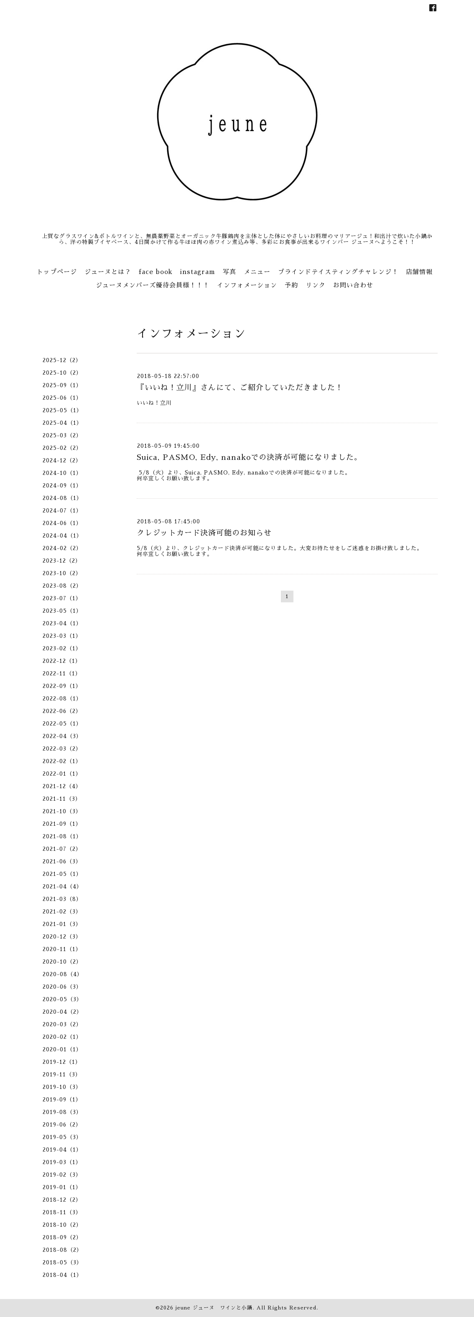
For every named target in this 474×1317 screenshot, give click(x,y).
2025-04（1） (62, 423)
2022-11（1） (62, 673)
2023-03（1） (62, 636)
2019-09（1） (62, 1099)
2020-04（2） (62, 1012)
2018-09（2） (62, 1237)
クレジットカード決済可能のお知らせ (204, 533)
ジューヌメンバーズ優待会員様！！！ (152, 285)
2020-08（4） (63, 974)
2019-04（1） (62, 1149)
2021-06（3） (62, 861)
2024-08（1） (62, 498)
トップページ (57, 272)
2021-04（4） (62, 886)
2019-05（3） (62, 1137)
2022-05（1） (62, 723)
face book (156, 272)
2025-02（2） (62, 448)
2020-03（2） (62, 1024)
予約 (291, 285)
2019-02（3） (62, 1174)
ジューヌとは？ (107, 272)
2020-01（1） (62, 1049)
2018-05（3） (62, 1262)
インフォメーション (247, 285)
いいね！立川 (154, 403)
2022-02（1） (62, 761)
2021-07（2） (62, 849)
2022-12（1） (62, 661)
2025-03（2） (62, 435)
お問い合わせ (353, 285)
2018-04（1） (62, 1275)
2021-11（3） (62, 799)
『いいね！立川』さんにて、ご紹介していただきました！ (240, 387)
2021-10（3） (62, 811)
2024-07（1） (62, 510)
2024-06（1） (62, 523)
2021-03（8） (62, 899)
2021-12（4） (62, 786)
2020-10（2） (62, 961)
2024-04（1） (62, 535)
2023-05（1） (62, 611)
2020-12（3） (62, 936)
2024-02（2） (62, 548)
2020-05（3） (62, 999)
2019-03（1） (62, 1162)
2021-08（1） (62, 836)
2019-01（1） (62, 1187)
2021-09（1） (62, 824)
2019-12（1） (62, 1062)
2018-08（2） (62, 1250)
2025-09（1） (62, 385)
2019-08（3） (62, 1112)
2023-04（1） (62, 623)
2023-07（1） (62, 598)
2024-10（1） (62, 473)
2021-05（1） (62, 874)
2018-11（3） (62, 1212)
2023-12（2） (62, 560)
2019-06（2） (62, 1124)
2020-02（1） (62, 1037)
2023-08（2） (62, 586)
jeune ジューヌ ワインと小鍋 (214, 1307)
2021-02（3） (62, 911)
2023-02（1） (62, 648)
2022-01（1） (62, 773)
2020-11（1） (62, 949)
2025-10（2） (62, 373)
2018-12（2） (62, 1200)
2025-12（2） (62, 360)
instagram (197, 272)
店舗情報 (419, 272)
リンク (316, 285)
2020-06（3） (62, 987)
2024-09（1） (62, 485)
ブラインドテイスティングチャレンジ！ (338, 272)
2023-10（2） (62, 573)
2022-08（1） (62, 698)
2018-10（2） (62, 1225)
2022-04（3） (62, 736)
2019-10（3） (62, 1087)
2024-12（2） (62, 460)
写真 (229, 272)
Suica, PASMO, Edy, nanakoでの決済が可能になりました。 (249, 457)
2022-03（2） (62, 748)
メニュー (257, 272)
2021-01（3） (62, 924)
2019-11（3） (62, 1074)
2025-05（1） (62, 410)
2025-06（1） (62, 398)
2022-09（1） (62, 686)
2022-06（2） (62, 711)
